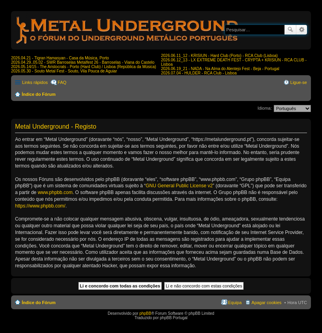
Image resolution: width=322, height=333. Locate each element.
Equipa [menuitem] (235, 302)
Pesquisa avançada (301, 29)
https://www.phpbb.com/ (40, 206)
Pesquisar (290, 29)
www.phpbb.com (55, 192)
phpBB (145, 313)
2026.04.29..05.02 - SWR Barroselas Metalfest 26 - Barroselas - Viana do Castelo (82, 62)
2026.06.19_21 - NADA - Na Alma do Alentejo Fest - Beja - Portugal (220, 69)
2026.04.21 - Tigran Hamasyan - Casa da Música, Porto (60, 58)
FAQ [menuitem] (62, 82)
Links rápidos (35, 82)
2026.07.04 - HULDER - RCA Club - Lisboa (199, 73)
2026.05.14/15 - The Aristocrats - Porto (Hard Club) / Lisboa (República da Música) (83, 67)
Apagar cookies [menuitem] (267, 302)
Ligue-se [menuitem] (298, 82)
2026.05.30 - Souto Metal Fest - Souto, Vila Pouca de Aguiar (64, 71)
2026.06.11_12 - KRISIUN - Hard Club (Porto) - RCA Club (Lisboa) (219, 55)
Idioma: (265, 108)
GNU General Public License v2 (179, 185)
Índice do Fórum (39, 94)
